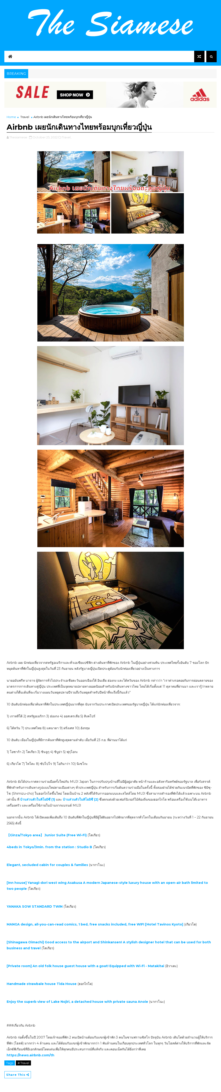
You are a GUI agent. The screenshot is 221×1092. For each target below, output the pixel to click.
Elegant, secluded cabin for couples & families (47, 865)
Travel (24, 117)
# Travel (23, 1063)
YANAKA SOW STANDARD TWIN (35, 906)
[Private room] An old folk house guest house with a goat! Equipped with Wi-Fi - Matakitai (86, 966)
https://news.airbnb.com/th (30, 1055)
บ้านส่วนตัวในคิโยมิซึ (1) (37, 799)
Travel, (66, 137)
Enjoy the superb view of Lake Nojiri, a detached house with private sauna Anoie (77, 1002)
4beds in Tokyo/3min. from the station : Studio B (49, 847)
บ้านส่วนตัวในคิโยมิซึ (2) (81, 799)
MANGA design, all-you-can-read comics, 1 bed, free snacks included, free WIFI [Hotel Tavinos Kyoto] (95, 924)
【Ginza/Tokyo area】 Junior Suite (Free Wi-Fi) (47, 835)
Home (11, 117)
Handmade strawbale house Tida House (42, 984)
